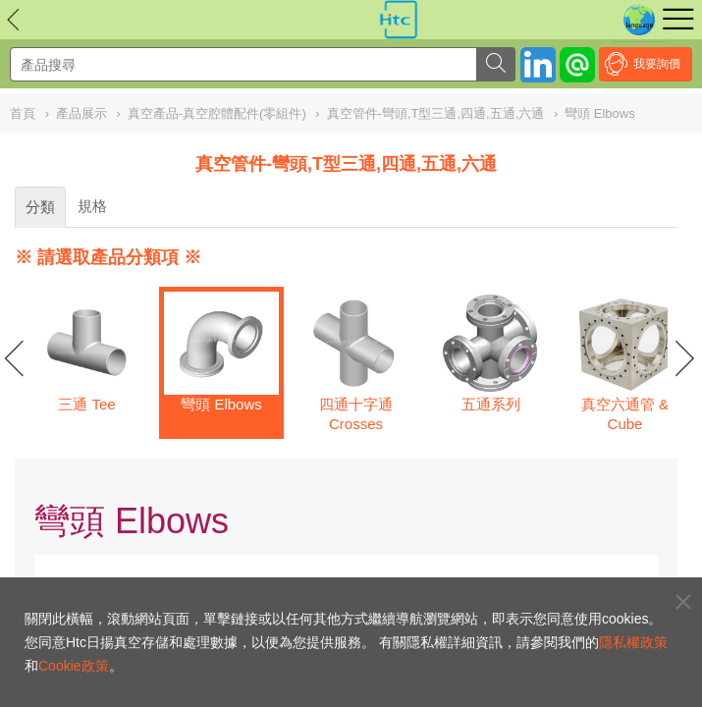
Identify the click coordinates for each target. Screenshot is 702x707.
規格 (92, 205)
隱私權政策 (633, 642)
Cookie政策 (73, 666)
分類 (40, 206)
